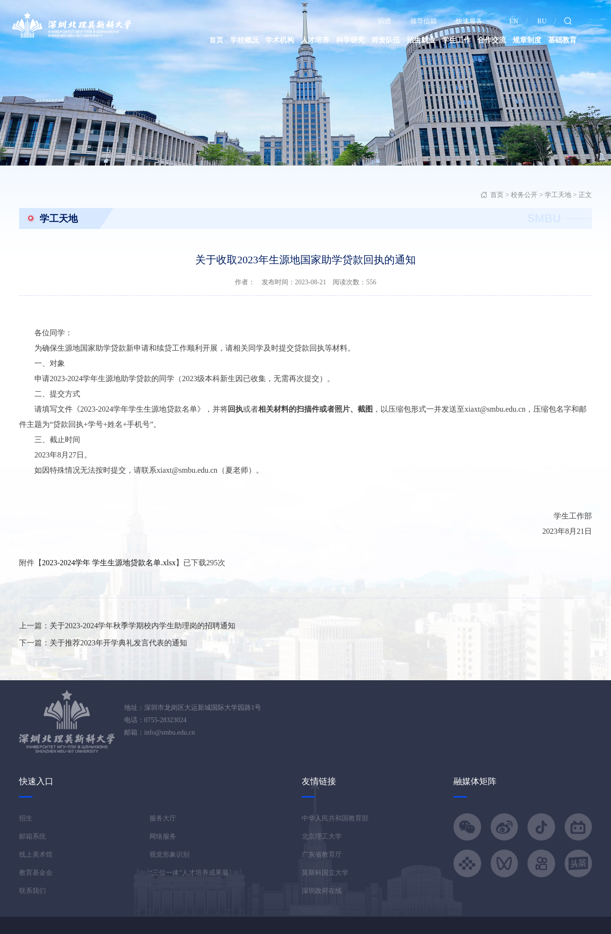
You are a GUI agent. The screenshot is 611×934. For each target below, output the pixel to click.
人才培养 (315, 40)
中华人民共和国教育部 (335, 818)
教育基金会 (36, 872)
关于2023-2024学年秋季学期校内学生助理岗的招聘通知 (142, 626)
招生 (25, 818)
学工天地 (558, 194)
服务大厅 (162, 818)
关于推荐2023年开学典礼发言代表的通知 (118, 643)
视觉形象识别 (169, 854)
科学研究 (350, 40)
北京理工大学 (322, 836)
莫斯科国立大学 (325, 872)
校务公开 (524, 194)
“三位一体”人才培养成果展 (189, 872)
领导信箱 (423, 21)
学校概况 (244, 40)
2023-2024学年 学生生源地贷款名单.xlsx (109, 563)
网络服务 (162, 836)
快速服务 (473, 21)
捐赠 (384, 21)
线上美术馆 (36, 854)
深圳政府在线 (322, 890)
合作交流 (491, 40)
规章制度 (527, 40)
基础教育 (562, 40)
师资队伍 (385, 40)
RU (542, 21)
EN (513, 21)
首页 (216, 40)
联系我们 (32, 890)
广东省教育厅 (322, 854)
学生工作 (456, 40)
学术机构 (279, 40)
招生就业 (421, 40)
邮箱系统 (32, 836)
